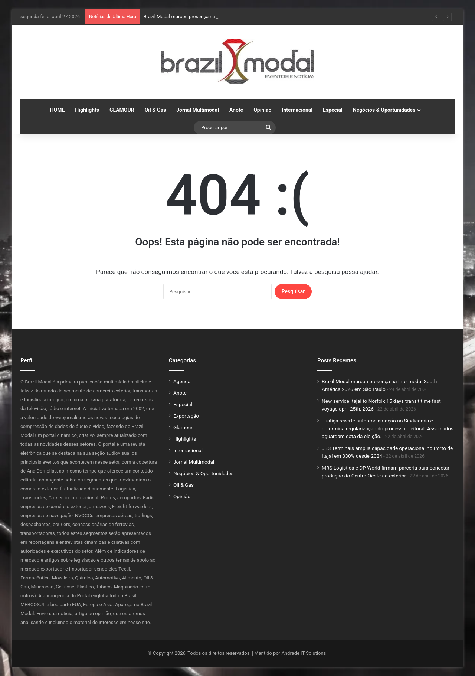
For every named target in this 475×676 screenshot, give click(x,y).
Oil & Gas (155, 110)
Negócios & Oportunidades (384, 110)
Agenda (181, 381)
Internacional (297, 110)
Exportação (186, 416)
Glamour (183, 427)
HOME (57, 110)
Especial (333, 110)
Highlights (87, 110)
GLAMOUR (121, 110)
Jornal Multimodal (197, 110)
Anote (236, 110)
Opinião (262, 110)
